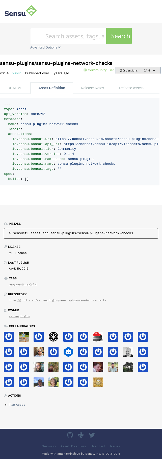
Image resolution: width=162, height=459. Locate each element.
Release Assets (131, 88)
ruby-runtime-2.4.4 (23, 284)
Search (120, 36)
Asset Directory (73, 446)
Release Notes (92, 88)
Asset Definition (51, 88)
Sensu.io (49, 446)
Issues (115, 446)
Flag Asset (17, 404)
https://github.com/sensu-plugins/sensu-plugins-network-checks (58, 300)
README (15, 88)
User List (98, 446)
